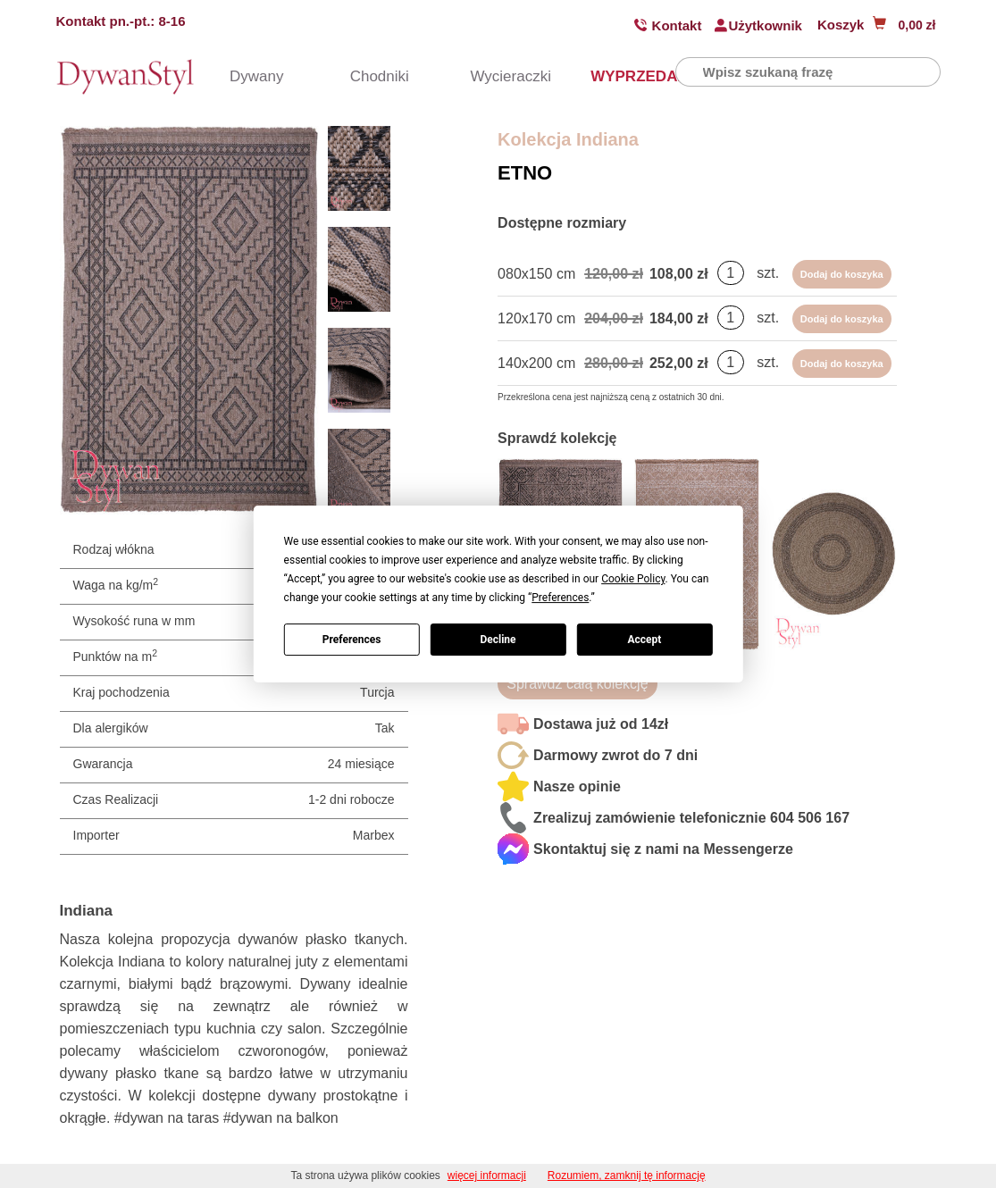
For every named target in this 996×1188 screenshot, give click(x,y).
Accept (644, 639)
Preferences (351, 639)
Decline (497, 639)
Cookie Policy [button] (633, 579)
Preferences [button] (560, 597)
